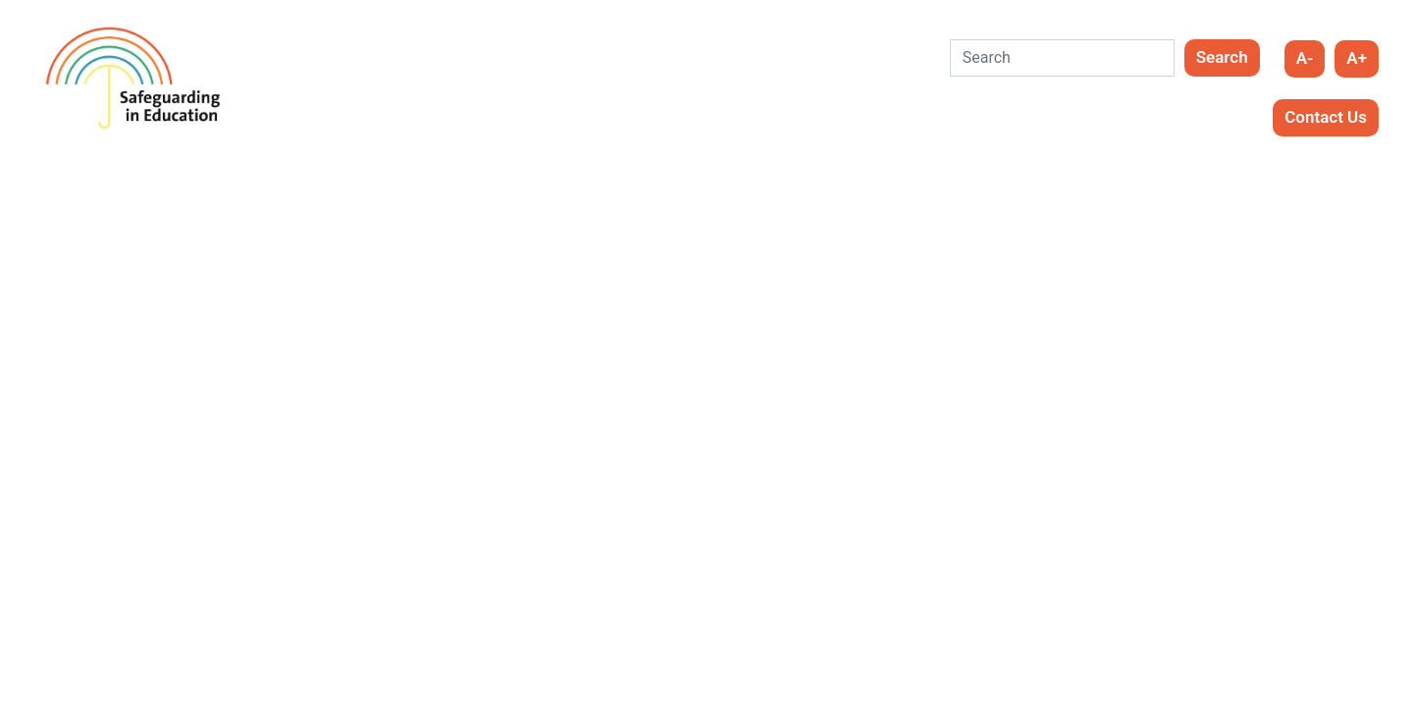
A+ (1356, 58)
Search (1222, 57)
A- (1305, 58)
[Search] (1062, 58)
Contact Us (1325, 117)
